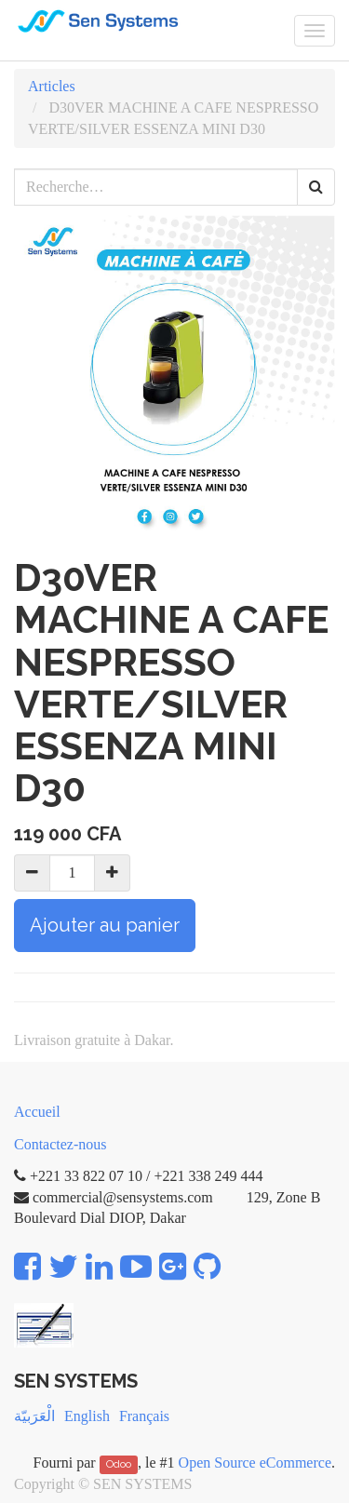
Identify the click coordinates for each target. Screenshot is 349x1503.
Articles (51, 86)
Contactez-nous (60, 1144)
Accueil (37, 1112)
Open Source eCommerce (255, 1462)
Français (144, 1416)
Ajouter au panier (105, 925)
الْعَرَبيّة (34, 1416)
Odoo (118, 1463)
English (87, 1416)
